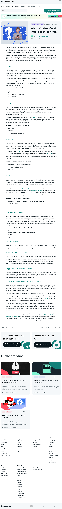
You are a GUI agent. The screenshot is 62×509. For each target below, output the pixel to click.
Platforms (8, 6)
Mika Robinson (13, 392)
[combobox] (14, 10)
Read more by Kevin (44, 36)
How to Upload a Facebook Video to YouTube (13, 416)
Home (2, 6)
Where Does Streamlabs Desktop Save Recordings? (46, 381)
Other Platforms (15, 6)
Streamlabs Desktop (27, 188)
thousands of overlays (36, 190)
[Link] (12, 327)
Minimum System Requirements (50, 12)
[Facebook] (9, 327)
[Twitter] (6, 327)
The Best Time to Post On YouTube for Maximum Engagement (14, 381)
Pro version (49, 153)
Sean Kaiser (15, 427)
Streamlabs (8, 316)
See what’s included (40, 17)
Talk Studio (19, 151)
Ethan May (43, 392)
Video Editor (35, 117)
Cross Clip (46, 298)
